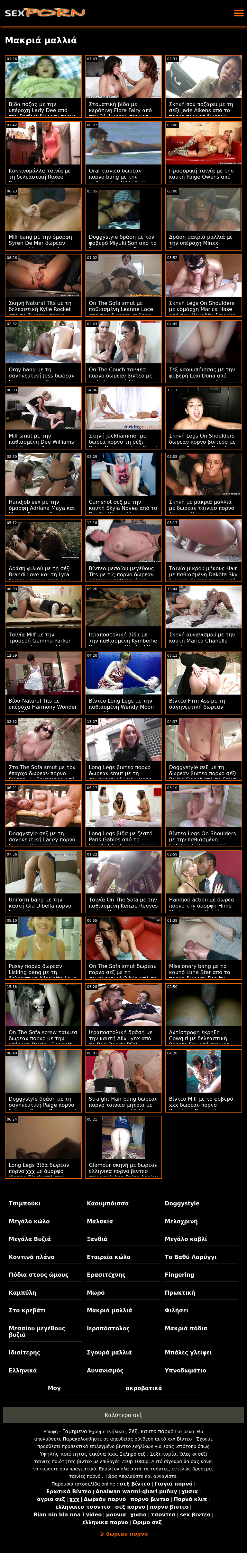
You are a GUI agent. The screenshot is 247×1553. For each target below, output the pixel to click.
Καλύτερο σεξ (123, 1415)
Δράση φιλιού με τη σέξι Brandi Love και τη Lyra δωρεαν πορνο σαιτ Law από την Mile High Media (40, 577)
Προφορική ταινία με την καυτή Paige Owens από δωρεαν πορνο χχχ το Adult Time (201, 180)
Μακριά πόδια (186, 1328)
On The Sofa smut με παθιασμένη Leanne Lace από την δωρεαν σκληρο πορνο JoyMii (121, 312)
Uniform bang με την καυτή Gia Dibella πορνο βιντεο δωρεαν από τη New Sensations (40, 909)
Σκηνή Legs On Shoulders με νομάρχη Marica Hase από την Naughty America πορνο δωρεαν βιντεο (202, 312)
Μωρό (96, 1293)
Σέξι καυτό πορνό (151, 1431)
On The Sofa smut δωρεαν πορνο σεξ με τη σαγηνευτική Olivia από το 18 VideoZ (123, 975)
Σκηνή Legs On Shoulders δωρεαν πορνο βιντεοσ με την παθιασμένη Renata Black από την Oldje (202, 445)
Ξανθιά (97, 1239)
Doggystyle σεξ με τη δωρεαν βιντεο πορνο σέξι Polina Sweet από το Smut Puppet (203, 776)
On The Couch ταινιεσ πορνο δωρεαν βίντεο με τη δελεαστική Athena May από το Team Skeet (120, 379)
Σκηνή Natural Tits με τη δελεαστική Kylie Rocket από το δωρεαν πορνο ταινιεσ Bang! (40, 312)
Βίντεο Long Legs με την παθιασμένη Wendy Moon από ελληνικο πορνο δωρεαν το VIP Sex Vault (121, 710)
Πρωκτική (180, 1293)
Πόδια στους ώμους (39, 1275)
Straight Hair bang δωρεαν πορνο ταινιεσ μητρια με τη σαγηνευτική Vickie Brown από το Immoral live (123, 1108)
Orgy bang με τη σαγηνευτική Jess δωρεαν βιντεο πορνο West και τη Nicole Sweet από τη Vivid (42, 379)
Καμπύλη (22, 1293)
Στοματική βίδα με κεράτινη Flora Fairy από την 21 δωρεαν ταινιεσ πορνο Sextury (120, 113)
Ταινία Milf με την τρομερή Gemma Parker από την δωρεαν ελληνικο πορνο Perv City (42, 644)
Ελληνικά (23, 1370)
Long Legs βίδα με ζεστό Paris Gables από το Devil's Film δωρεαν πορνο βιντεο (123, 842)
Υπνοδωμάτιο (185, 1370)
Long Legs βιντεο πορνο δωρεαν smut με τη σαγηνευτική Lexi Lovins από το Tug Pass (120, 776)
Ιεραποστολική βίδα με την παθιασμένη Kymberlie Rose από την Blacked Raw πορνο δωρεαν (123, 644)
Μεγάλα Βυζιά (30, 1239)
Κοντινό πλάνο (31, 1257)
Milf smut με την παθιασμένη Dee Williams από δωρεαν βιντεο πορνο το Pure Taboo (42, 445)
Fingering (180, 1275)
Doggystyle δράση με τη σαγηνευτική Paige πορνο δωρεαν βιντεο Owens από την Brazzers (43, 1108)
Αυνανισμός (105, 1370)
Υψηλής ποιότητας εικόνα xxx (78, 1454)
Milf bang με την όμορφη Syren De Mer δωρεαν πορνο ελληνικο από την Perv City (40, 246)
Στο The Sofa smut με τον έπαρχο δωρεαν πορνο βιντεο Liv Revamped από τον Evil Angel (42, 776)
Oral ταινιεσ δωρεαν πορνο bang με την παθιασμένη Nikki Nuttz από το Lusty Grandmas (119, 180)
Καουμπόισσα (108, 1203)
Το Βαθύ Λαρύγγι (191, 1257)
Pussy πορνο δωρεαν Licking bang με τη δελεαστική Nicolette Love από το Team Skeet (43, 975)
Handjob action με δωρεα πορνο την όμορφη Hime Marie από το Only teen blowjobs (201, 909)
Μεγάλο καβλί (186, 1239)
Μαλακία (100, 1221)
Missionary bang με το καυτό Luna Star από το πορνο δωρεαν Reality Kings (199, 975)
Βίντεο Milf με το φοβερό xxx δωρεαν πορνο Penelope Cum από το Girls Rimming (201, 1108)
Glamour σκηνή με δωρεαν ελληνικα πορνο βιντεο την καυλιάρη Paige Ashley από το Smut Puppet (123, 1174)
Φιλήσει (176, 1310)
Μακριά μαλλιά (109, 1310)
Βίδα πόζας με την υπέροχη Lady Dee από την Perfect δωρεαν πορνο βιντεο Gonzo (42, 113)
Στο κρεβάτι (27, 1310)
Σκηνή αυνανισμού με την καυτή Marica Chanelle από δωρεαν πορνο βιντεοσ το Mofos (202, 644)
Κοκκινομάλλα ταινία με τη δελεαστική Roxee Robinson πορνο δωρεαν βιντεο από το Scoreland (40, 180)
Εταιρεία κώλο (109, 1257)
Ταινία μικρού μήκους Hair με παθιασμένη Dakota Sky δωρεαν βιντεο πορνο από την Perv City (203, 577)
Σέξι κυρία (163, 1454)
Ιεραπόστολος (108, 1328)
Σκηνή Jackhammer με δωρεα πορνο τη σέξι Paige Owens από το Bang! (123, 442)
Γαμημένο (74, 1431)
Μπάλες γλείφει (188, 1352)
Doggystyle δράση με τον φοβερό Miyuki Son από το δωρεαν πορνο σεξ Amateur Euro (123, 246)
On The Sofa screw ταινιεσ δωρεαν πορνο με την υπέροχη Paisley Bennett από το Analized (43, 1041)
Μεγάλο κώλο (29, 1221)
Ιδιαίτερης (24, 1352)
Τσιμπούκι (25, 1203)
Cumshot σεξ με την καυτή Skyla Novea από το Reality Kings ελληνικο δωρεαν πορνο (123, 511)
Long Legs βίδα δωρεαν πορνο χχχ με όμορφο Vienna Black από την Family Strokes (39, 1174)
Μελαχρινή (181, 1221)
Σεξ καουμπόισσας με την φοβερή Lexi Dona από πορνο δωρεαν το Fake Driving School (202, 379)
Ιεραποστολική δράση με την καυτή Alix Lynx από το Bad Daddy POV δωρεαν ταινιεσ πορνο (120, 1041)
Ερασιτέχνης (106, 1275)
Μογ (54, 1388)
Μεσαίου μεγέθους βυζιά (37, 1331)
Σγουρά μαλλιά (109, 1352)
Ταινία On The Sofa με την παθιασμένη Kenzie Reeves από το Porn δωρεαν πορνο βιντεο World (123, 909)
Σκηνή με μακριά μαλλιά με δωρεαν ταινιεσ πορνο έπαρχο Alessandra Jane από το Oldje (201, 511)
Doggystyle (182, 1203)
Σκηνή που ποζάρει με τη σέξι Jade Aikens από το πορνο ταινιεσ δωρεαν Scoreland (201, 113)
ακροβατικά (144, 1388)
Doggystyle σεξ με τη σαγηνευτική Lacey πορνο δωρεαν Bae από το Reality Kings (42, 842)
